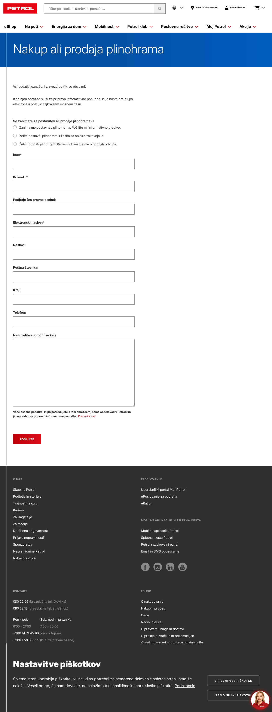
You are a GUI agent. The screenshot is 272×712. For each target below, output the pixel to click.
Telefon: (19, 312)
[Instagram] (157, 567)
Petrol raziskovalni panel (159, 544)
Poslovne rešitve (179, 26)
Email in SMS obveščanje (160, 551)
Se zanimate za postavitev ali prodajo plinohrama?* (53, 121)
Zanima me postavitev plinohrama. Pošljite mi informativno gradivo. (70, 127)
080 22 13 (20, 608)
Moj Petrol (219, 26)
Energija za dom (69, 26)
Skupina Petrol (24, 490)
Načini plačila (151, 622)
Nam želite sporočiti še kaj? (34, 335)
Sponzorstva (22, 544)
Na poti (34, 26)
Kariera (18, 510)
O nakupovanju (152, 601)
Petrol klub (140, 26)
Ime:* (17, 155)
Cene (145, 615)
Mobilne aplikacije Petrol (160, 531)
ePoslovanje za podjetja (159, 496)
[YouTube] (182, 567)
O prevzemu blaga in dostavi (162, 629)
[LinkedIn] (170, 567)
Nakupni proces (153, 608)
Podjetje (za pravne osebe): (34, 200)
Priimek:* (20, 177)
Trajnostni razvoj (25, 503)
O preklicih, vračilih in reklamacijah (167, 636)
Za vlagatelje (22, 517)
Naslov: (19, 245)
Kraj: (17, 290)
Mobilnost (107, 26)
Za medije (20, 524)
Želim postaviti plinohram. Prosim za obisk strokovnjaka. (61, 136)
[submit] (27, 439)
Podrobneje (185, 685)
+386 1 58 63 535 (26, 640)
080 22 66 (20, 601)
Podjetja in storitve (27, 496)
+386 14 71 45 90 (26, 633)
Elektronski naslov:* (29, 222)
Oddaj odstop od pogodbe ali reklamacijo (172, 643)
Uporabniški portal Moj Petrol (163, 490)
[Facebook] (145, 567)
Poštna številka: (25, 267)
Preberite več (87, 416)
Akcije (247, 26)
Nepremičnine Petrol (29, 551)
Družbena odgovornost (30, 531)
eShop (10, 26)
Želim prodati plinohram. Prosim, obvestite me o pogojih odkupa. (68, 144)
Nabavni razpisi (24, 558)
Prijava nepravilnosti (28, 538)
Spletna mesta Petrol (157, 538)
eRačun (147, 503)
